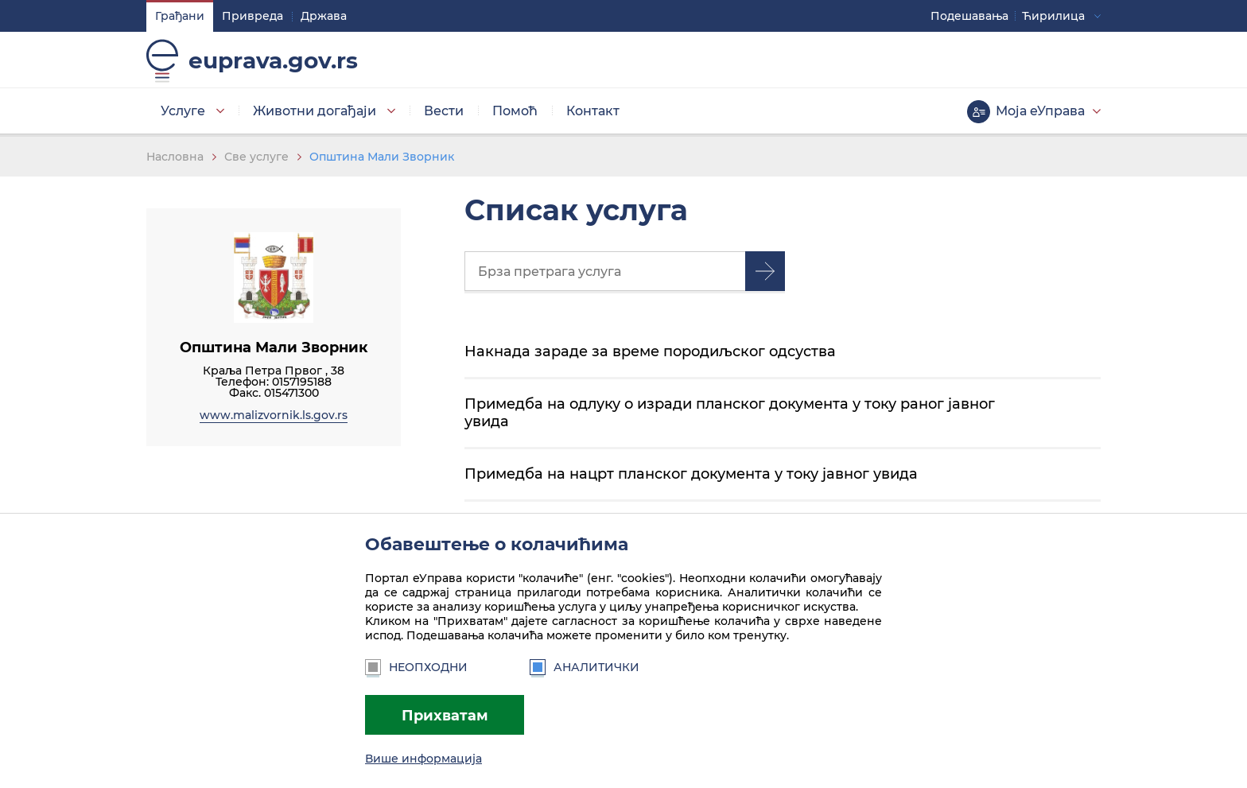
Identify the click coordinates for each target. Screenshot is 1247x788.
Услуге (183, 110)
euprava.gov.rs (273, 60)
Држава (324, 16)
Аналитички (584, 667)
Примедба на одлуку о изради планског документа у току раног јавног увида (729, 412)
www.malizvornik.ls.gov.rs (274, 415)
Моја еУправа (1040, 110)
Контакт (593, 110)
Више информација (423, 758)
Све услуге (256, 156)
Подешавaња (969, 16)
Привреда (252, 16)
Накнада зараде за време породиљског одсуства (650, 351)
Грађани (179, 16)
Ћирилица (1053, 16)
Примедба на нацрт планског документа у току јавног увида (691, 473)
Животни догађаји (314, 110)
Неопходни (416, 667)
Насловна (175, 156)
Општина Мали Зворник (381, 156)
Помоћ (515, 110)
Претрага (765, 271)
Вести (444, 110)
